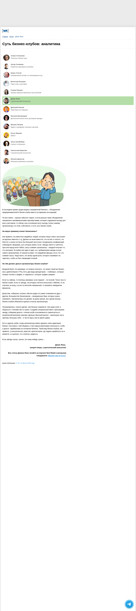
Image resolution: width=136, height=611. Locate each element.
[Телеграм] (28, 30)
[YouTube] (69, 30)
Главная (5, 36)
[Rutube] (82, 30)
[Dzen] (55, 30)
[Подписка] (96, 30)
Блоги (12, 36)
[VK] (42, 30)
